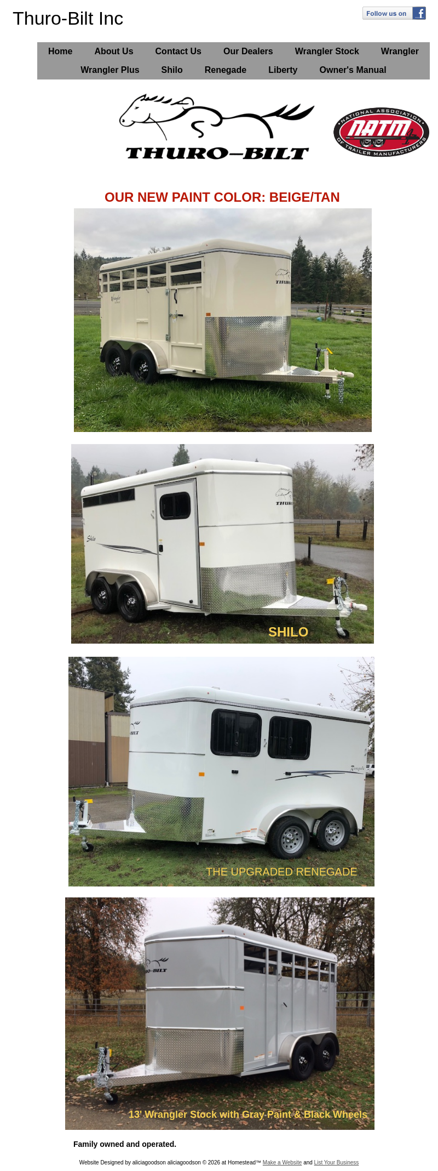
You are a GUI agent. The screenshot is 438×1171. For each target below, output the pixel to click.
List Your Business (336, 1162)
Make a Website (282, 1162)
